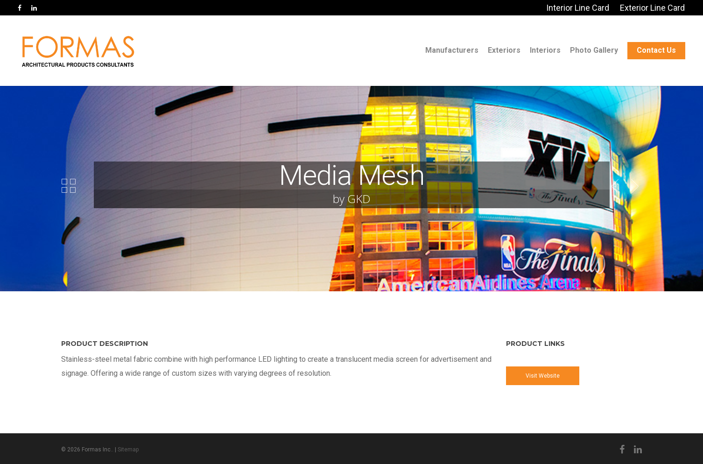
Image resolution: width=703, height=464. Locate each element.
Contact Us (656, 50)
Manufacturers (451, 50)
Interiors (545, 50)
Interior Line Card (577, 8)
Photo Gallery (594, 50)
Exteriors (504, 50)
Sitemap (128, 449)
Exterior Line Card (652, 8)
